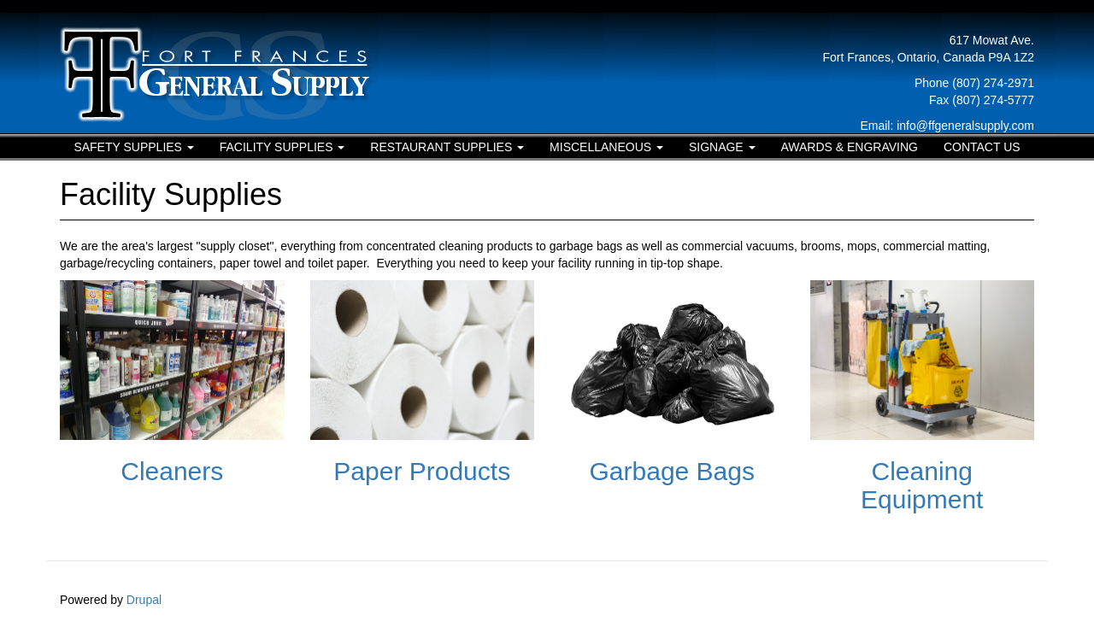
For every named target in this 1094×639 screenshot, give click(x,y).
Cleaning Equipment (922, 485)
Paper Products (421, 471)
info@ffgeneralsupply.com (965, 125)
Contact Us (982, 147)
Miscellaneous (606, 147)
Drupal (144, 600)
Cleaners (172, 471)
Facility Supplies (282, 147)
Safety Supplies (133, 147)
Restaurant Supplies (447, 147)
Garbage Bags (672, 471)
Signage (722, 147)
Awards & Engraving (849, 147)
